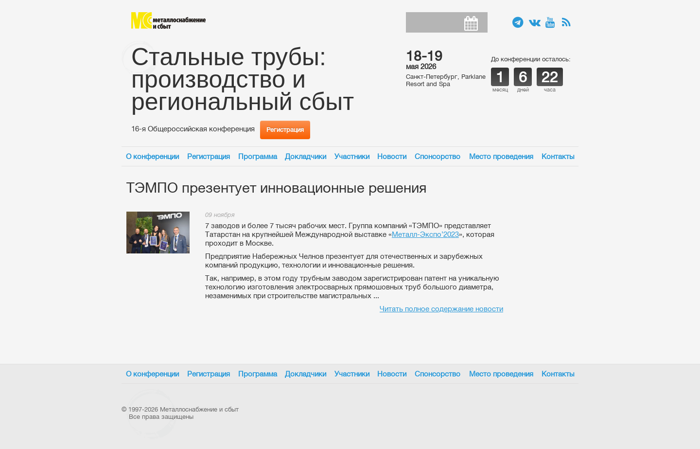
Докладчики (305, 156)
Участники (351, 156)
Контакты (558, 156)
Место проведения (501, 156)
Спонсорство (437, 156)
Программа (257, 156)
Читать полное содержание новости (441, 309)
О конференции (152, 156)
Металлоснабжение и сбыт (168, 20)
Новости (391, 156)
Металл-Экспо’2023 (425, 234)
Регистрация (285, 129)
